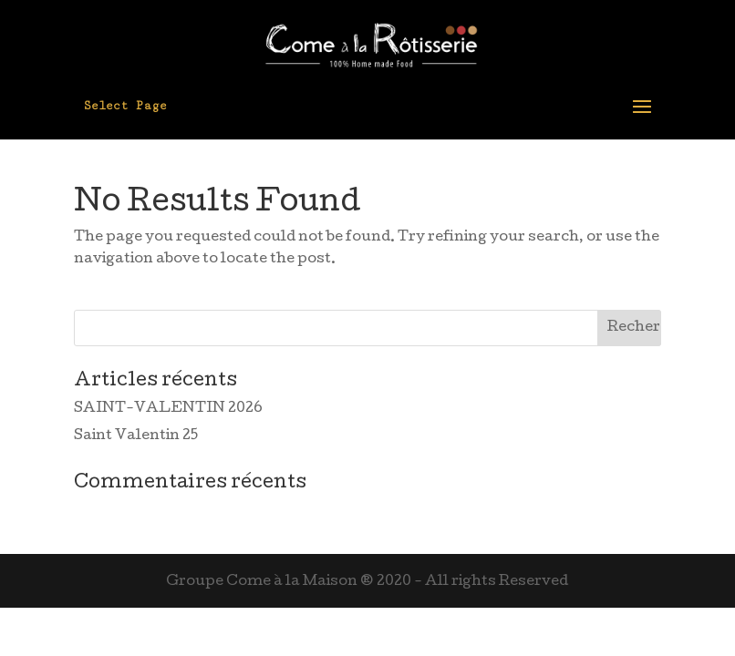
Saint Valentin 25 (136, 436)
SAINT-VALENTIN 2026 (168, 409)
